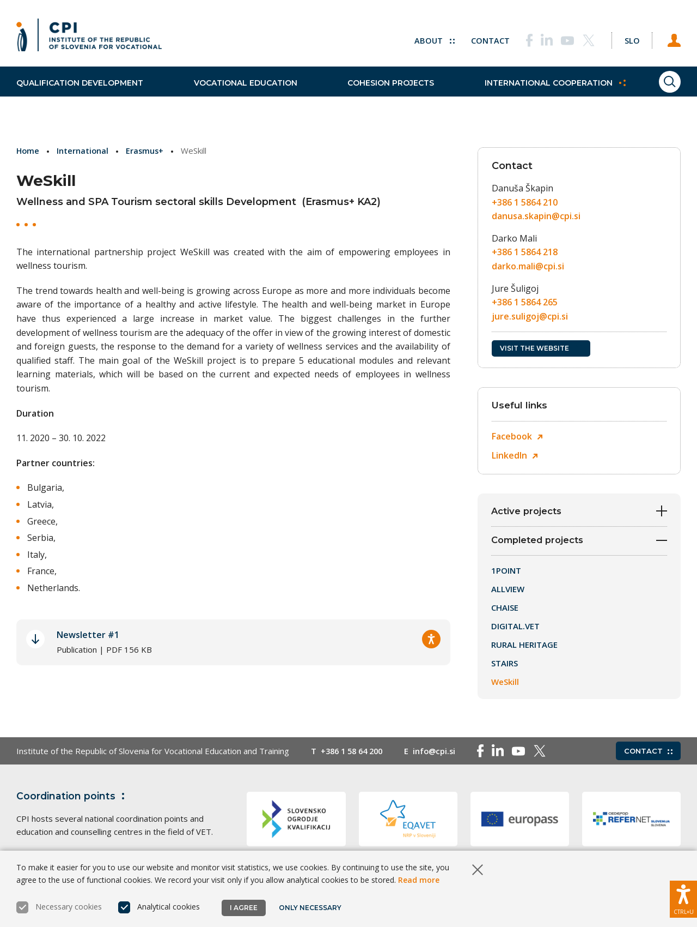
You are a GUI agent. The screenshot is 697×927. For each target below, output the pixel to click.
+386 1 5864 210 (525, 202)
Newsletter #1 (88, 635)
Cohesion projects (373, 93)
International (84, 150)
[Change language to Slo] (626, 38)
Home (28, 150)
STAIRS (504, 665)
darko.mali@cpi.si (528, 266)
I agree (244, 908)
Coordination (72, 798)
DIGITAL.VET (515, 628)
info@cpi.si (441, 753)
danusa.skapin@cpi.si (536, 216)
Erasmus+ (146, 150)
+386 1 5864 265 (525, 302)
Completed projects (579, 542)
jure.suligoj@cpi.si (530, 316)
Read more (418, 880)
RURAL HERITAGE (524, 646)
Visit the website (541, 348)
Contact (481, 38)
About (425, 38)
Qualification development (79, 93)
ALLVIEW (507, 591)
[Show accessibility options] (683, 897)
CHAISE (504, 609)
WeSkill (505, 683)
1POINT (506, 572)
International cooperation (528, 93)
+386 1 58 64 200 (354, 753)
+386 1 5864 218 (525, 252)
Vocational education (236, 93)
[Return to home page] (89, 38)
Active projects (579, 511)
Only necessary (310, 908)
